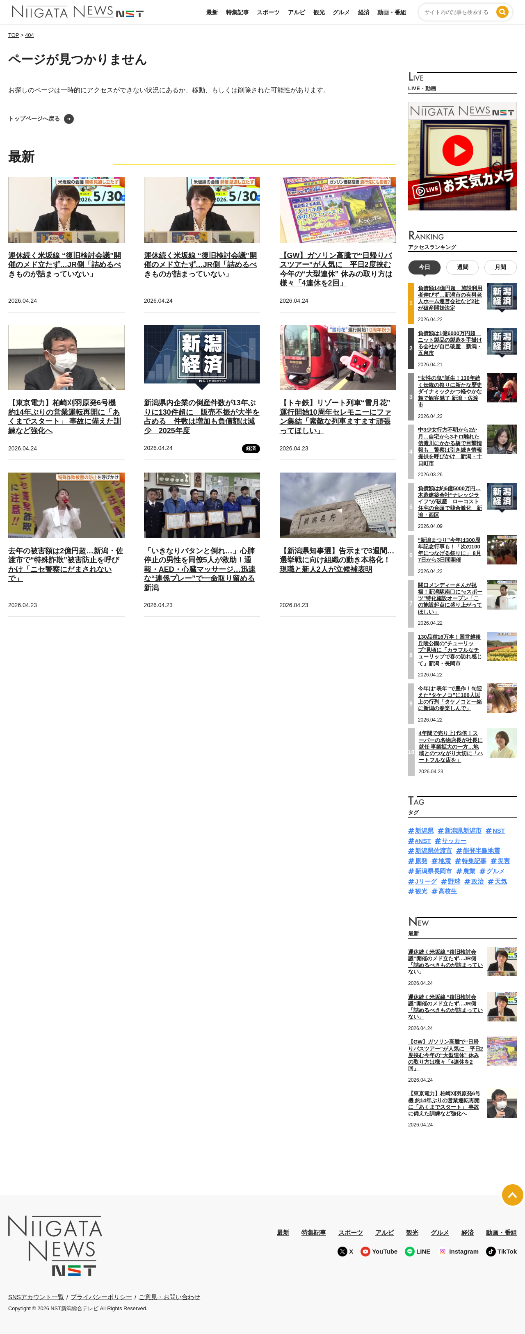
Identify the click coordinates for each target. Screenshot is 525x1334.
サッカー (454, 840)
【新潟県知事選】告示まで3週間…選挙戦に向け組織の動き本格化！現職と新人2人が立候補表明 (337, 560)
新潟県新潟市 (463, 830)
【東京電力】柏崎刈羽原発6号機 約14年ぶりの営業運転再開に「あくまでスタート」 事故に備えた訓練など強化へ (64, 417)
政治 (477, 881)
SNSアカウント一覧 (36, 1296)
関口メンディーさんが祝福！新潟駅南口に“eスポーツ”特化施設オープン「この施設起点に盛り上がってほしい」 (450, 598)
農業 (469, 871)
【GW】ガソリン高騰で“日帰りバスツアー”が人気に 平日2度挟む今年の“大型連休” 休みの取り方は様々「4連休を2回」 (445, 1055)
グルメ (341, 12)
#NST (423, 840)
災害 (504, 860)
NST (499, 830)
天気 (501, 881)
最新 (212, 12)
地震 (444, 860)
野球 (454, 881)
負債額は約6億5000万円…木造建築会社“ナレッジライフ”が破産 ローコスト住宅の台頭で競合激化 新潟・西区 (450, 501)
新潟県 (424, 830)
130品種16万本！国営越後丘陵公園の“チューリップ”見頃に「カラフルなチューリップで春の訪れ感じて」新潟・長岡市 (450, 649)
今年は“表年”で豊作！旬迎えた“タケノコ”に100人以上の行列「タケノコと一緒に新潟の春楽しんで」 (450, 698)
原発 (421, 860)
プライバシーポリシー (101, 1296)
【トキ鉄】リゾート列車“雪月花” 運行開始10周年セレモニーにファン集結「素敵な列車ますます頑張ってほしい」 (335, 417)
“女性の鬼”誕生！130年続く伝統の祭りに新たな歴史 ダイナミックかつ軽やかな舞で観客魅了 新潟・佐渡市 (450, 391)
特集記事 (237, 12)
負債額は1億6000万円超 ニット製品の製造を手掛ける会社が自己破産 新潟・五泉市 (450, 343)
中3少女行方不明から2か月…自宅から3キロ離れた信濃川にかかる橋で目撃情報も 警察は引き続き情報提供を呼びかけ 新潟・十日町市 (450, 446)
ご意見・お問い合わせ (169, 1296)
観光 (319, 12)
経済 (364, 12)
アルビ (296, 12)
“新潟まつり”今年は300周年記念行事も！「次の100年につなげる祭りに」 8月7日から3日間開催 (449, 550)
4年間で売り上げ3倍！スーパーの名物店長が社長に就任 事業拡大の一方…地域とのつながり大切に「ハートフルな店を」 (451, 746)
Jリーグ (426, 881)
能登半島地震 (481, 850)
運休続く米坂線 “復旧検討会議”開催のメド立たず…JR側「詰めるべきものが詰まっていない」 (64, 264)
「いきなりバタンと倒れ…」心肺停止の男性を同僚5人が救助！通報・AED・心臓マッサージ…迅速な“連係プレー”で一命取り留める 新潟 (200, 569)
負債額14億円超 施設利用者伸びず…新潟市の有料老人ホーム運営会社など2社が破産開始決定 (450, 298)
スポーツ (268, 12)
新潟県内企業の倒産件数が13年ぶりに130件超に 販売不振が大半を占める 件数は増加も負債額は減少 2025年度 (202, 417)
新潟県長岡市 (433, 871)
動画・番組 (391, 12)
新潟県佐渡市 (433, 850)
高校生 (447, 891)
